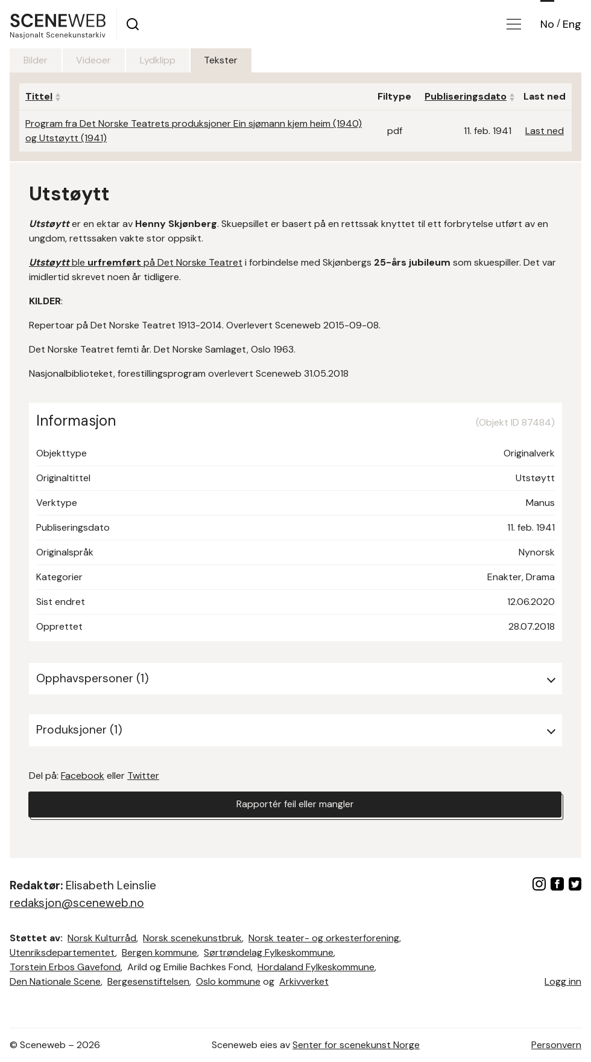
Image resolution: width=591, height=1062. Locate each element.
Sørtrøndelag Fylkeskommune (268, 952)
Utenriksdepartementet (62, 952)
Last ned (544, 130)
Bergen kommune (159, 952)
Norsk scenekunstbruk (192, 938)
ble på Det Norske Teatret (135, 262)
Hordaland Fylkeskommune (316, 967)
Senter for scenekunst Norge (356, 1044)
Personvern (556, 1044)
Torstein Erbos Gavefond (65, 967)
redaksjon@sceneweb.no (77, 902)
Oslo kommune (228, 981)
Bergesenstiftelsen (148, 981)
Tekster (226, 60)
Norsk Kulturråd (102, 938)
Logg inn (563, 981)
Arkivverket (304, 981)
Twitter (143, 775)
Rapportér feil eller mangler (295, 804)
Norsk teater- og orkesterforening (323, 938)
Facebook (82, 775)
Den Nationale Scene (55, 981)
